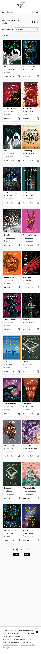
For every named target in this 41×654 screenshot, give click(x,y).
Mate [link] (5, 66)
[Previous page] (13, 549)
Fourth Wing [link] (27, 151)
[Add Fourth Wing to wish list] (37, 161)
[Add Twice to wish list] (18, 371)
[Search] (3, 12)
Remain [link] (25, 530)
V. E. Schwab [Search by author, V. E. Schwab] (29, 69)
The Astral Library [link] (10, 193)
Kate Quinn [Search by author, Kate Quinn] (9, 196)
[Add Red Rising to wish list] (37, 287)
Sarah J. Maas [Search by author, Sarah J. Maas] (10, 111)
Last (26, 555)
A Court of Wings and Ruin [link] (30, 235)
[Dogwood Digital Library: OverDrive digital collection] (20, 4)
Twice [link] (6, 362)
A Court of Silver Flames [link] (11, 277)
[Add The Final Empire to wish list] (37, 456)
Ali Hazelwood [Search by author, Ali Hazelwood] (10, 69)
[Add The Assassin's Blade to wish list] (37, 203)
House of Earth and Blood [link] (30, 109)
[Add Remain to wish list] (37, 540)
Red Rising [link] (27, 277)
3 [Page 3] (21, 549)
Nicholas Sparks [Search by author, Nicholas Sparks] (30, 533)
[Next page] (28, 549)
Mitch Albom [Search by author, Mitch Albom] (9, 364)
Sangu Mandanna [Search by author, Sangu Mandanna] (30, 491)
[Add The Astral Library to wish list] (18, 203)
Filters (5, 36)
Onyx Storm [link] (8, 235)
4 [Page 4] (23, 549)
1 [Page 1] (16, 549)
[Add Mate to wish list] (18, 76)
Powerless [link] (26, 320)
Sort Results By (7, 29)
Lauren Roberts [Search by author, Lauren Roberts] (29, 322)
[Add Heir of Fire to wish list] (37, 414)
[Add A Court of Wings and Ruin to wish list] (37, 245)
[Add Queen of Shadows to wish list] (18, 118)
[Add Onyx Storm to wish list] (18, 245)
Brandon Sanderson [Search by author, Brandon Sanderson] (31, 449)
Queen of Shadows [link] (11, 109)
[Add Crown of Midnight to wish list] (18, 329)
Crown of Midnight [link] (11, 320)
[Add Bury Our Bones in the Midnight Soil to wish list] (37, 76)
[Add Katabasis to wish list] (37, 371)
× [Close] (37, 632)
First (16, 555)
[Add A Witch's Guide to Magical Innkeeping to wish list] (37, 498)
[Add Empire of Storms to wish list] (18, 414)
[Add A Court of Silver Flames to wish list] (18, 287)
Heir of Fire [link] (27, 404)
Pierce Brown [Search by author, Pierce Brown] (29, 280)
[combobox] (16, 12)
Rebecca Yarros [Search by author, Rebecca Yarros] (29, 153)
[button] (33, 22)
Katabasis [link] (26, 362)
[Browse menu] (37, 11)
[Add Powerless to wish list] (37, 329)
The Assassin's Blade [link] (30, 193)
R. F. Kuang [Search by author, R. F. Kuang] (28, 364)
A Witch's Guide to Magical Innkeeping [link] (30, 488)
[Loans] (33, 12)
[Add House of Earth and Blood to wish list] (37, 118)
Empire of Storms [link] (10, 404)
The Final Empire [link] (29, 446)
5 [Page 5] (26, 549)
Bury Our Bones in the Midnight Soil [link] (30, 66)
